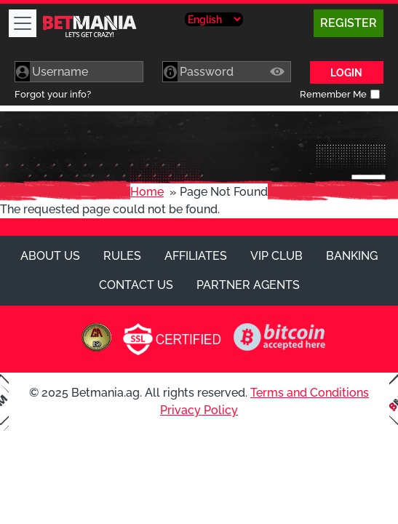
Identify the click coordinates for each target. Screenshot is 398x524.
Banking (352, 256)
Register (348, 23)
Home (147, 192)
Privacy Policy (199, 410)
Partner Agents (248, 285)
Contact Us (136, 285)
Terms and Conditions (309, 393)
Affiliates (195, 256)
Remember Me (333, 94)
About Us (50, 256)
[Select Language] (214, 19)
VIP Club (276, 256)
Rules (122, 256)
